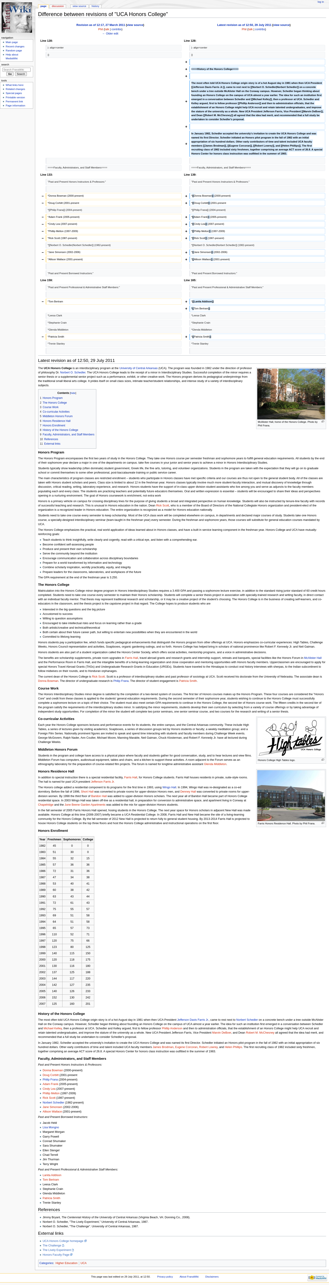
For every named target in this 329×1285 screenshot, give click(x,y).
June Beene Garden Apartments (84, 804)
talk (107, 29)
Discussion (58, 6)
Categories (46, 1263)
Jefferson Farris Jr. (103, 781)
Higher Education (66, 1263)
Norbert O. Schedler (72, 372)
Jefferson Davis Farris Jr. (193, 1019)
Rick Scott (162, 505)
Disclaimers (212, 1276)
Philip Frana (121, 681)
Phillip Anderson (172, 1028)
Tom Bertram (51, 1179)
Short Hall (87, 791)
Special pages (14, 93)
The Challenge (52, 1245)
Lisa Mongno (51, 1127)
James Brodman (163, 1047)
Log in (321, 1)
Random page (14, 50)
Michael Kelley (53, 1028)
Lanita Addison (52, 1175)
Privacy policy (165, 1276)
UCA (84, 1263)
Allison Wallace (52, 1111)
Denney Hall (188, 791)
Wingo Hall (169, 787)
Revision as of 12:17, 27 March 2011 (100, 25)
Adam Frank (50, 1084)
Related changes (15, 89)
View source (79, 6)
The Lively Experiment (57, 1250)
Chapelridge (45, 804)
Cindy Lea (49, 1088)
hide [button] (73, 393)
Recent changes (15, 46)
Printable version (15, 97)
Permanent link (14, 101)
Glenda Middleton (215, 764)
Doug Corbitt (51, 1075)
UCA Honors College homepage (63, 1241)
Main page (12, 42)
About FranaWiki (188, 1276)
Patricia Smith (188, 681)
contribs (116, 29)
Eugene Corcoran (186, 1047)
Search (5, 64)
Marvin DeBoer (221, 1032)
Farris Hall (131, 658)
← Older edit (110, 33)
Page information (15, 105)
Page (43, 6)
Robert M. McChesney (260, 1032)
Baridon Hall (99, 796)
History (95, 6)
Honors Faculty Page (56, 1254)
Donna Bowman (48, 681)
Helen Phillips (233, 1047)
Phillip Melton (51, 1093)
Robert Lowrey (208, 1047)
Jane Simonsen (52, 1107)
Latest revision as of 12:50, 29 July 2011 (244, 25)
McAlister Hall (313, 658)
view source (135, 25)
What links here (14, 85)
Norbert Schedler (247, 1019)
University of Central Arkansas (138, 368)
